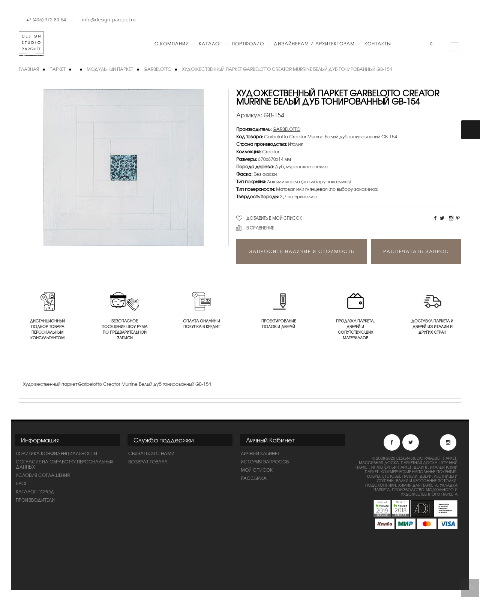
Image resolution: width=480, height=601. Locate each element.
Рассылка (254, 478)
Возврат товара (148, 461)
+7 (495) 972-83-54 (46, 19)
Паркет (58, 69)
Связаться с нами (151, 453)
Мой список (257, 469)
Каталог (210, 43)
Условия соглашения (43, 475)
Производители (35, 499)
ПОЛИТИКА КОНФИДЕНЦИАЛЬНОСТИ (56, 453)
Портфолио (248, 43)
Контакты (377, 43)
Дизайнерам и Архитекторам (314, 43)
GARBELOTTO (157, 69)
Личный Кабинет (260, 453)
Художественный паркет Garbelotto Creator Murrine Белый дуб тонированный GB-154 (287, 69)
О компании (171, 43)
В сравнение (260, 228)
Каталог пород (35, 491)
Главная (29, 69)
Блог (21, 483)
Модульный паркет (110, 69)
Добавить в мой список (274, 218)
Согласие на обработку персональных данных (64, 464)
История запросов (265, 461)
